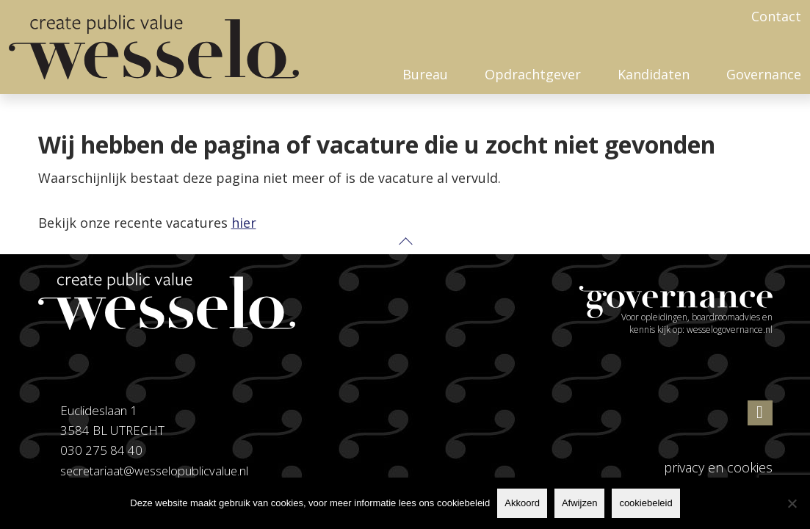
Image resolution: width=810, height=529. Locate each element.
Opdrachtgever (533, 74)
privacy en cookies (718, 467)
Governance (763, 74)
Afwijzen (579, 502)
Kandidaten (654, 74)
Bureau (425, 74)
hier (243, 222)
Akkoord (522, 502)
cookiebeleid (645, 502)
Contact (776, 16)
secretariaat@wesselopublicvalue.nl (156, 470)
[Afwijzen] (791, 503)
